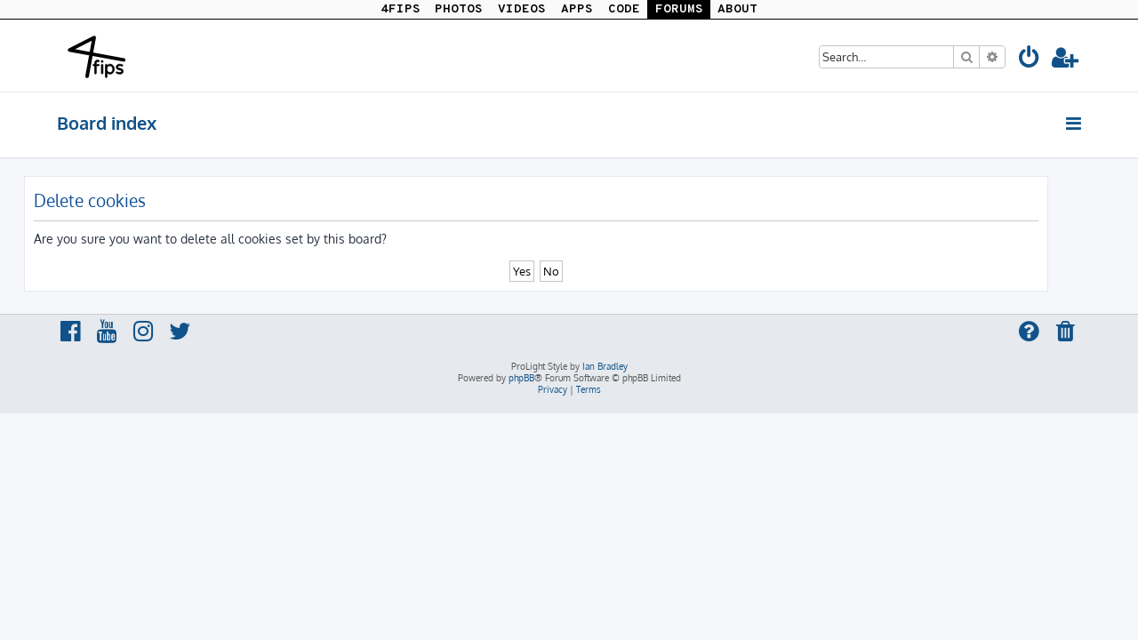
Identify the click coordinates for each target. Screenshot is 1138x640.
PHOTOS (459, 9)
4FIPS (401, 9)
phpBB (521, 377)
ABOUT (737, 9)
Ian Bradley (605, 366)
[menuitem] (1029, 60)
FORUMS (679, 9)
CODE (624, 9)
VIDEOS (522, 9)
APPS (577, 9)
